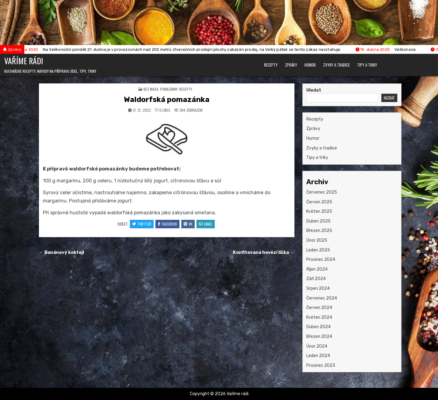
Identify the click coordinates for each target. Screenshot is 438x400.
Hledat (313, 90)
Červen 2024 (319, 307)
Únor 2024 (316, 346)
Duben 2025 (318, 221)
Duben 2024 (318, 326)
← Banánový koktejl (62, 252)
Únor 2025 (316, 240)
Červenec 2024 (321, 298)
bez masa (151, 89)
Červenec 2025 (321, 192)
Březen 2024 (319, 336)
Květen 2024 (319, 317)
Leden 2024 (318, 355)
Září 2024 (316, 278)
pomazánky (168, 89)
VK (188, 223)
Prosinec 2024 (320, 259)
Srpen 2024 (318, 288)
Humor (310, 65)
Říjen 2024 (317, 269)
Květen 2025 (319, 211)
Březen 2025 (319, 230)
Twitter (141, 223)
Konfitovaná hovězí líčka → (263, 252)
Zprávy (291, 65)
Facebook (167, 223)
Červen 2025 (319, 202)
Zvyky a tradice (336, 65)
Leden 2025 (318, 250)
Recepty (271, 65)
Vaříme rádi (23, 61)
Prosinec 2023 (320, 365)
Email (205, 223)
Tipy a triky (367, 65)
